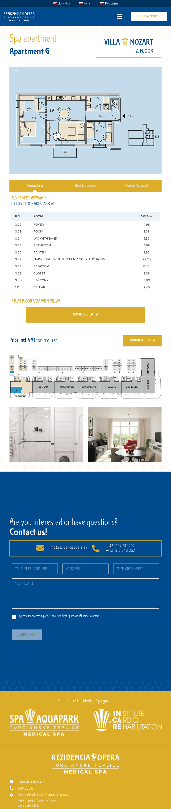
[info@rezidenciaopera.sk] (13, 781)
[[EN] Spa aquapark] (44, 711)
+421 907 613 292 (120, 546)
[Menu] (119, 16)
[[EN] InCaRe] (127, 711)
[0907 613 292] (13, 788)
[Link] (19, 16)
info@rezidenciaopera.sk (68, 547)
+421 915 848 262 (120, 550)
